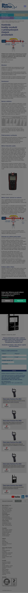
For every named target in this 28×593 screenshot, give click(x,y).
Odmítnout (7, 300)
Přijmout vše (20, 300)
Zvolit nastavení (5, 297)
